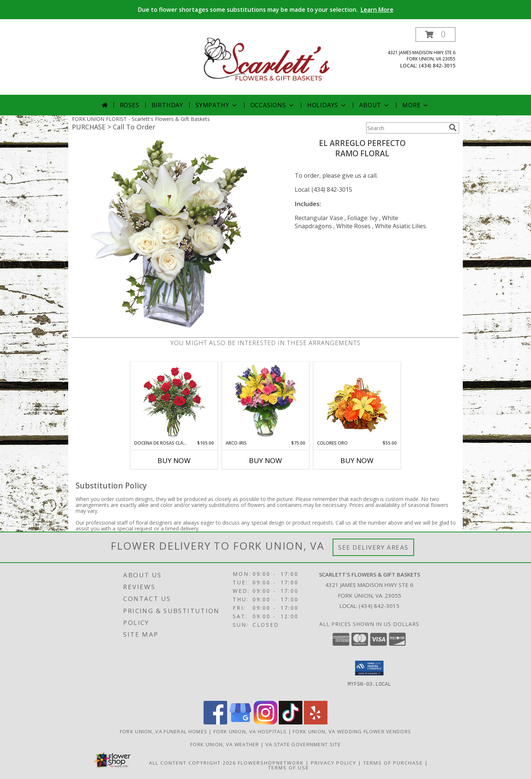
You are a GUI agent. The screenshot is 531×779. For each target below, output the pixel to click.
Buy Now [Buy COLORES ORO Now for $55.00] (357, 460)
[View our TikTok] (290, 722)
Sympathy (216, 105)
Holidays (327, 105)
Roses (129, 105)
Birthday (167, 105)
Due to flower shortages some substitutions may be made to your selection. (265, 10)
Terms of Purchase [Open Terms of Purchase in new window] (393, 762)
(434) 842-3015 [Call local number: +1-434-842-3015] (437, 65)
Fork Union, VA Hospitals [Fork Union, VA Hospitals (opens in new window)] (250, 731)
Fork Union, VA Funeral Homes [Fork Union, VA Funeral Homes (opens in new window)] (163, 731)
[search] (453, 128)
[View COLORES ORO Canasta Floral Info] (357, 401)
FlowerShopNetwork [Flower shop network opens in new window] (271, 762)
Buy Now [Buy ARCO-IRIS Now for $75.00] (265, 460)
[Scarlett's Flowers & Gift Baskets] (266, 61)
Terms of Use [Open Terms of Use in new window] (288, 767)
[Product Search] (406, 128)
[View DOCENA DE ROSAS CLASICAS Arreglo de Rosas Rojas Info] (174, 401)
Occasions (272, 105)
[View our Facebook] (215, 722)
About (374, 105)
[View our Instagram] (265, 722)
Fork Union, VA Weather (224, 744)
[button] (435, 34)
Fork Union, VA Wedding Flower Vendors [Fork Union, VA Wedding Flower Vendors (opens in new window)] (352, 731)
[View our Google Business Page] (240, 722)
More (415, 105)
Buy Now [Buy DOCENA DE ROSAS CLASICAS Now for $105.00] (174, 460)
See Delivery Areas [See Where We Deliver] (373, 547)
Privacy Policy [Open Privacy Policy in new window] (333, 762)
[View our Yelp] (315, 722)
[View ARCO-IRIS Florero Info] (265, 401)
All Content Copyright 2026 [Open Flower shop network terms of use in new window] (192, 762)
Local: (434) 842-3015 (323, 189)
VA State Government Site (303, 744)
